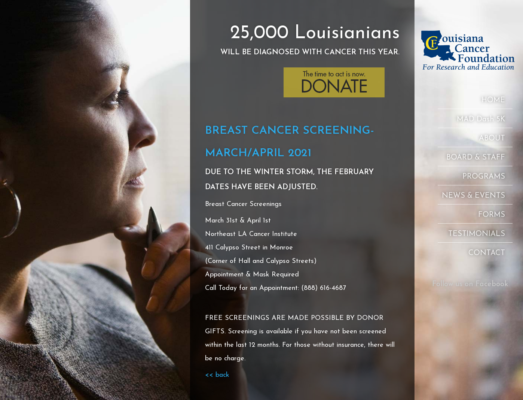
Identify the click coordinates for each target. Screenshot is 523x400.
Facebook (491, 284)
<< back (217, 375)
